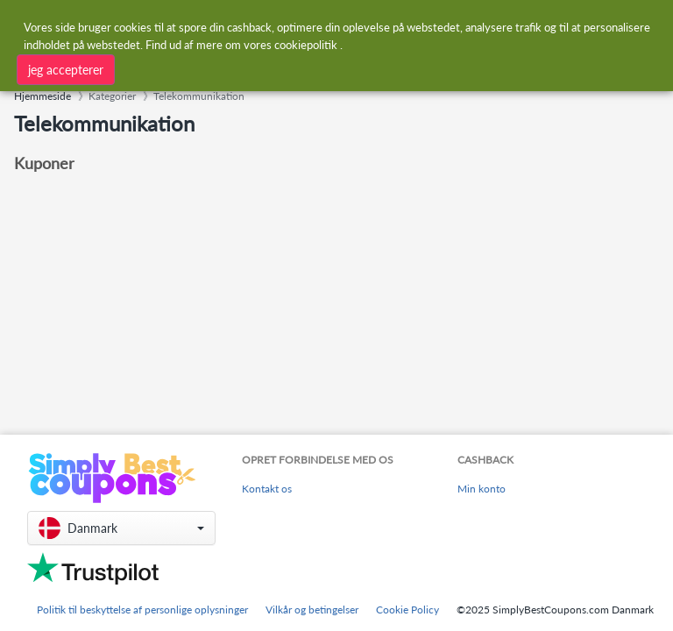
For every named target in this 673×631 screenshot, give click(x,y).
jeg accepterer (65, 69)
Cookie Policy (407, 609)
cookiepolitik (305, 45)
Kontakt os (267, 488)
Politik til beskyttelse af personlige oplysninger (142, 609)
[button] (121, 528)
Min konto (481, 488)
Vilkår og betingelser (312, 609)
